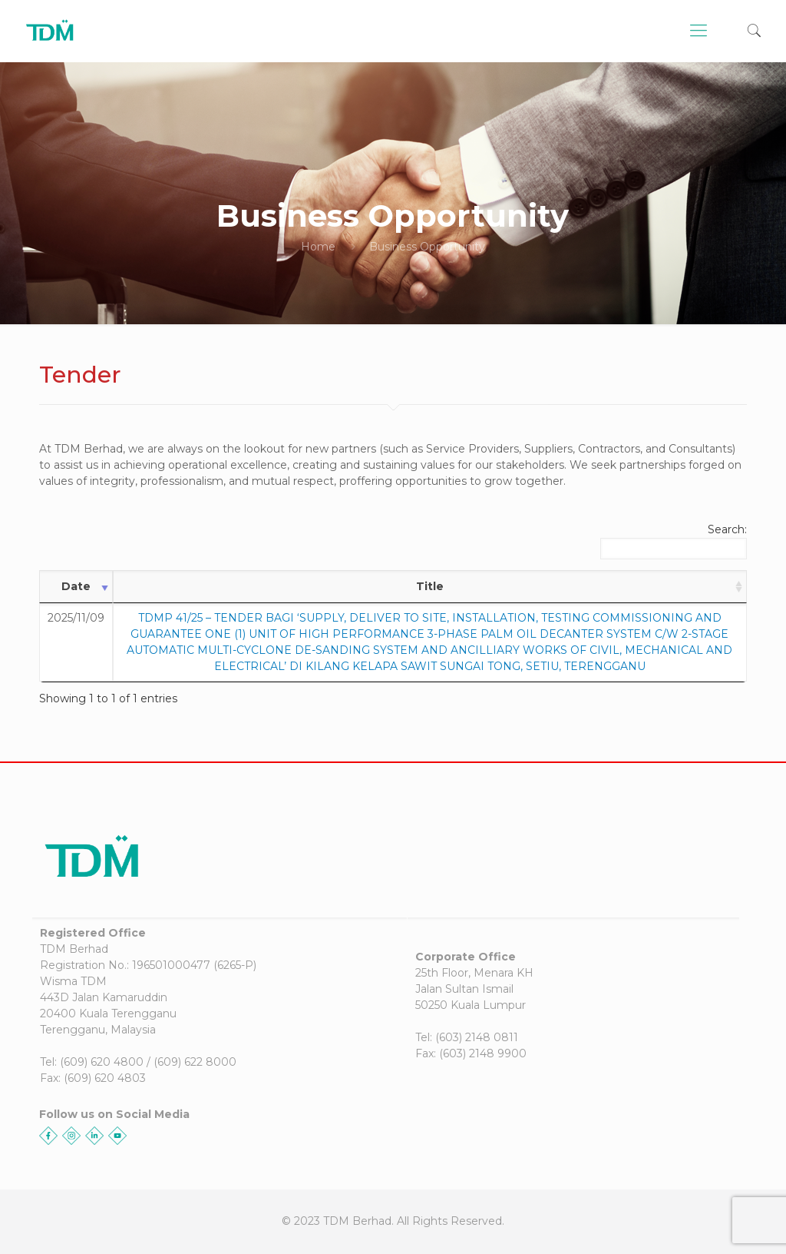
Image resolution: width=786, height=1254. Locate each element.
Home (318, 247)
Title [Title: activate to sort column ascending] (430, 586)
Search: (673, 540)
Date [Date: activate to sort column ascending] (76, 586)
